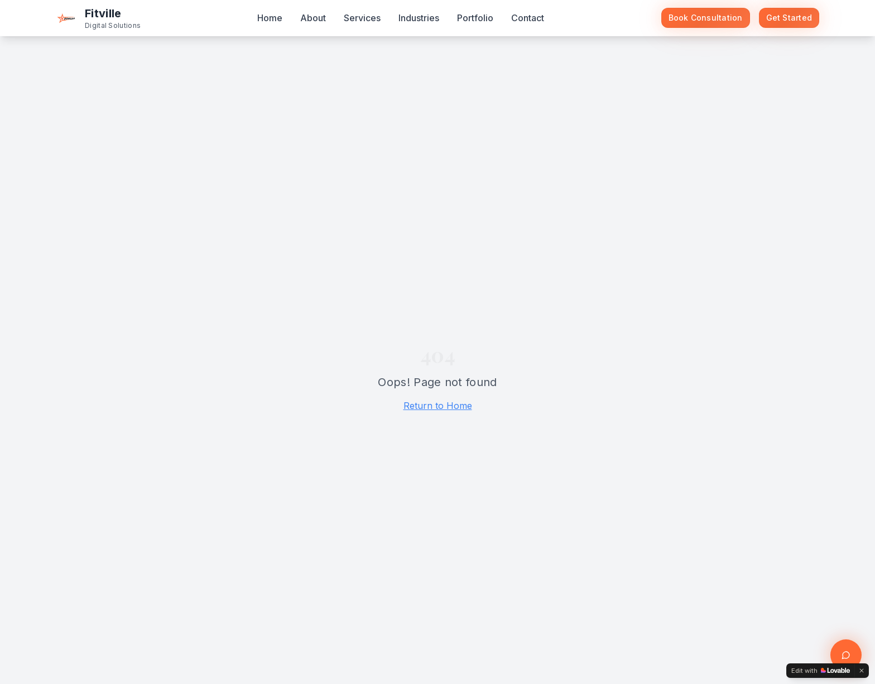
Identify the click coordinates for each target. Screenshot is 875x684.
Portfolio (475, 17)
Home (269, 17)
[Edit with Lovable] (820, 670)
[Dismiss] (861, 670)
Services (362, 17)
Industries (418, 17)
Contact (527, 17)
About (313, 17)
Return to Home (437, 405)
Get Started (789, 17)
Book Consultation (706, 17)
